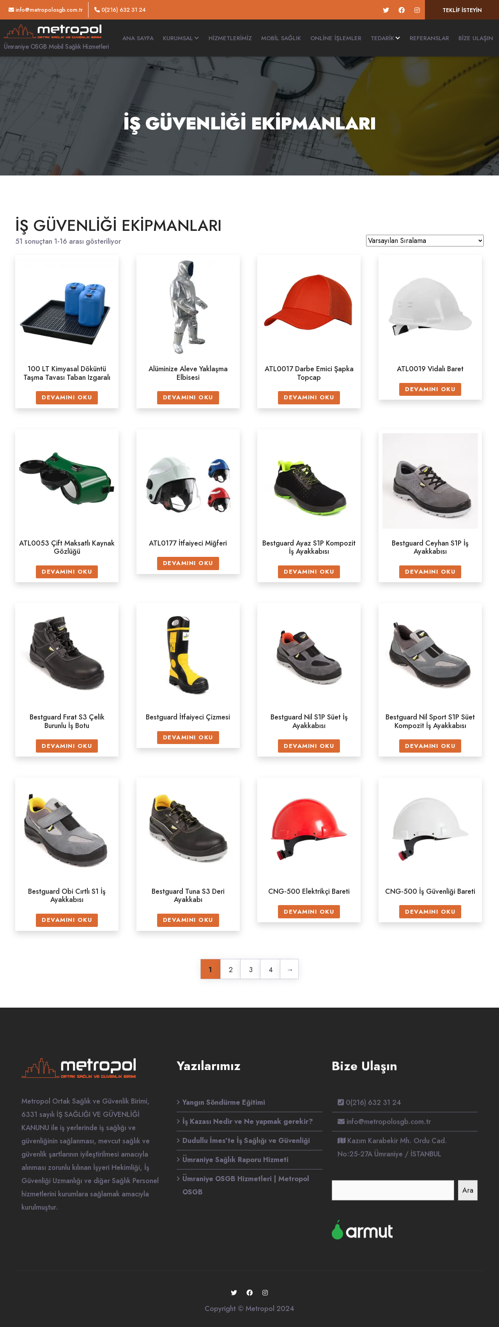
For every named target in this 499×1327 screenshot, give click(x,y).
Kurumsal (178, 38)
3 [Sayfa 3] (250, 970)
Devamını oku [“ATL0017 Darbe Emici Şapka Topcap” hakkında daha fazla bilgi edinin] (309, 397)
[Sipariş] (424, 240)
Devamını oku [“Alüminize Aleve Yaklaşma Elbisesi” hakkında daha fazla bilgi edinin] (188, 397)
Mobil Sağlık (281, 38)
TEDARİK (382, 38)
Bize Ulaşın (475, 38)
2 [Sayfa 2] (231, 970)
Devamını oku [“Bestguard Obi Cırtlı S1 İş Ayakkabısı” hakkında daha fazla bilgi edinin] (66, 920)
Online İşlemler (335, 38)
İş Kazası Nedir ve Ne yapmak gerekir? (247, 1122)
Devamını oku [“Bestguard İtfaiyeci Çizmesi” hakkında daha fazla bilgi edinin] (188, 737)
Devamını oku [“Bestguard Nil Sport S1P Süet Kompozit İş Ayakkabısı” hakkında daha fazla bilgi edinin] (430, 746)
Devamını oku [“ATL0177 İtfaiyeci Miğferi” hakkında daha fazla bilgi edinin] (188, 563)
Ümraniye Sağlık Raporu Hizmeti (235, 1160)
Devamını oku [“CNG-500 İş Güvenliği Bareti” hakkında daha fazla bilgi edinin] (430, 911)
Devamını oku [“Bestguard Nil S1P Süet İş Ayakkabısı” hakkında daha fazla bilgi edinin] (309, 746)
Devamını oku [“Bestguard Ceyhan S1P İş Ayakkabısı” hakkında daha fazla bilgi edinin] (430, 571)
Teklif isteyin (462, 10)
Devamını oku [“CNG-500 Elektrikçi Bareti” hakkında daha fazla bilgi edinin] (309, 911)
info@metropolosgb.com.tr (46, 10)
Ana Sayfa (138, 38)
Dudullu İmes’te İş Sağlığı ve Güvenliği (246, 1141)
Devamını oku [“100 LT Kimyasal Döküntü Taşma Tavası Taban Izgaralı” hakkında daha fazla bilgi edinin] (66, 397)
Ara (467, 1192)
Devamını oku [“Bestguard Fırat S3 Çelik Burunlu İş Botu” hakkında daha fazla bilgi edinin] (66, 746)
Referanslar (429, 38)
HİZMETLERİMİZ (230, 38)
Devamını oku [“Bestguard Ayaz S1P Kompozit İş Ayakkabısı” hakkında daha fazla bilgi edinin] (309, 571)
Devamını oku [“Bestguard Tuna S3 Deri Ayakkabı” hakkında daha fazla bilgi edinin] (188, 920)
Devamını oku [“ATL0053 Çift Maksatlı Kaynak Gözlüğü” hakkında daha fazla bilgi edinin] (66, 571)
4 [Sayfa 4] (270, 970)
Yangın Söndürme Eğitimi (223, 1103)
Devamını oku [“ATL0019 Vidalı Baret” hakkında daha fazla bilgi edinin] (430, 389)
